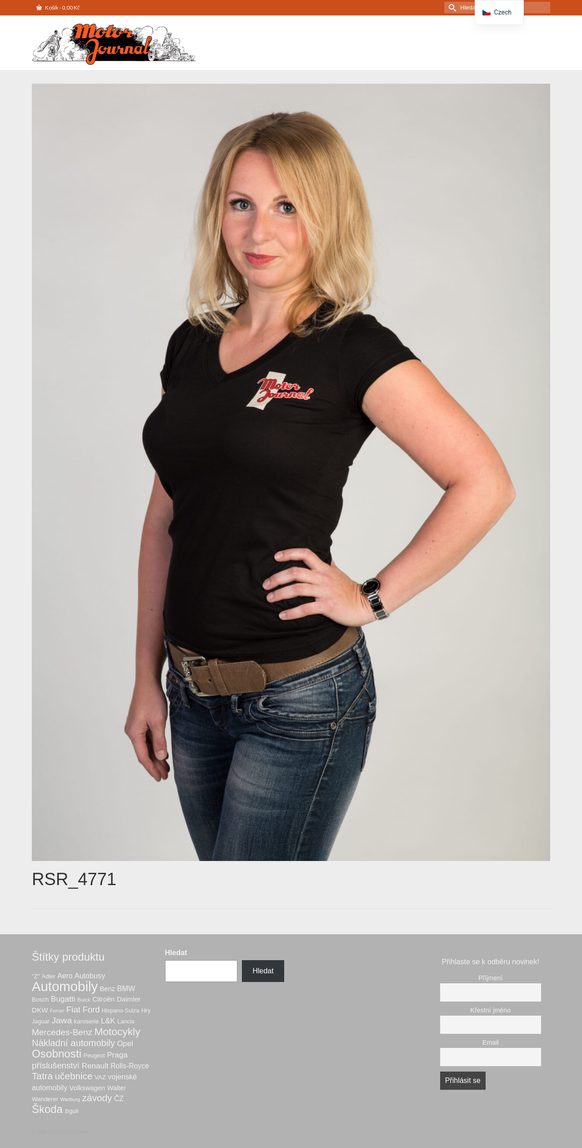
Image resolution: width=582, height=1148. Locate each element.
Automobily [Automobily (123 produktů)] (65, 986)
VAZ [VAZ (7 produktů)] (100, 1077)
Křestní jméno (490, 1010)
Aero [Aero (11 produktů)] (64, 976)
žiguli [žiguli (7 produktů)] (71, 1111)
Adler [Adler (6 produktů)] (48, 976)
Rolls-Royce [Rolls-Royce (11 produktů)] (129, 1066)
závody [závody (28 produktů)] (97, 1098)
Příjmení (490, 978)
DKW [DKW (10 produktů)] (40, 1010)
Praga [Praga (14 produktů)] (117, 1055)
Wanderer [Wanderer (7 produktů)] (45, 1099)
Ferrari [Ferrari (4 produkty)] (57, 1010)
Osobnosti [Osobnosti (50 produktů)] (56, 1053)
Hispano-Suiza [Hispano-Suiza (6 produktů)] (120, 1010)
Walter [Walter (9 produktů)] (116, 1088)
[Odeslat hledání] (451, 7)
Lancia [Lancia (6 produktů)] (125, 1021)
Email (490, 1042)
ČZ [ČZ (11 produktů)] (119, 1099)
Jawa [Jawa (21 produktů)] (61, 1020)
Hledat (176, 953)
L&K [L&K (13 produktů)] (108, 1021)
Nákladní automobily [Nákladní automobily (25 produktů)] (73, 1043)
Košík (58, 7)
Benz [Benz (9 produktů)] (107, 988)
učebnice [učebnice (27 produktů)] (74, 1076)
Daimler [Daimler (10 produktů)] (128, 999)
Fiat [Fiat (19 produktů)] (73, 1009)
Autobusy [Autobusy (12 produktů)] (90, 976)
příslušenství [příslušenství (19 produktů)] (56, 1065)
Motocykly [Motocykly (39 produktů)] (117, 1031)
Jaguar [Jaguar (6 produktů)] (41, 1021)
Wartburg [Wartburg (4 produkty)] (70, 1099)
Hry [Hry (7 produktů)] (146, 1010)
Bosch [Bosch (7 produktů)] (40, 999)
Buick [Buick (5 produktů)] (83, 999)
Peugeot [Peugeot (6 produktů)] (94, 1055)
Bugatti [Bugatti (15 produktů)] (63, 998)
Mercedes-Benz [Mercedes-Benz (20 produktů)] (62, 1032)
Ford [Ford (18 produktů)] (91, 1009)
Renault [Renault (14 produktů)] (95, 1066)
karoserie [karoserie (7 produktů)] (86, 1021)
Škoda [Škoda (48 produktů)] (47, 1109)
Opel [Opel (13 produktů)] (125, 1043)
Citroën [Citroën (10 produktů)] (103, 999)
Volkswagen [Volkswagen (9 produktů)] (87, 1088)
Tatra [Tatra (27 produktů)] (42, 1076)
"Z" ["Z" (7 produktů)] (36, 976)
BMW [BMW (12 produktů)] (126, 988)
